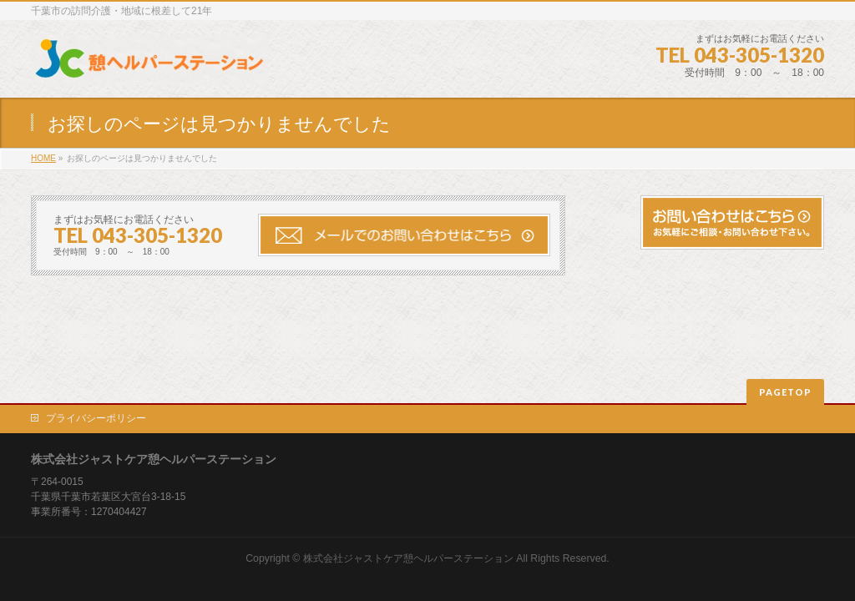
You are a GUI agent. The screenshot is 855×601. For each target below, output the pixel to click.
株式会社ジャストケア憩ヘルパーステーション (408, 558)
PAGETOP (785, 391)
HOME (43, 158)
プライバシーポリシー (96, 418)
